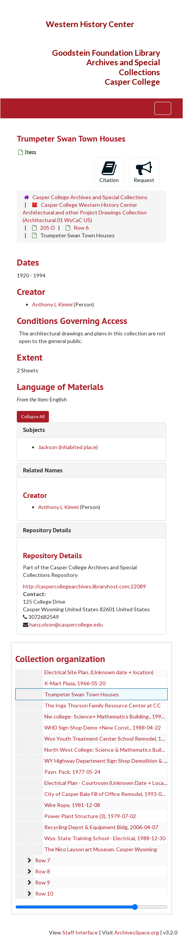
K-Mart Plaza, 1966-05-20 (74, 683)
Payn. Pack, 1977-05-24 (72, 771)
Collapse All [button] (33, 416)
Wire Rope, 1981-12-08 (72, 805)
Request (144, 171)
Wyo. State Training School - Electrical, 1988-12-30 (104, 838)
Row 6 (81, 227)
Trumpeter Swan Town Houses (81, 694)
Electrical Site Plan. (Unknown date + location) (99, 672)
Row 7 (42, 860)
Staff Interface (80, 932)
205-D (47, 227)
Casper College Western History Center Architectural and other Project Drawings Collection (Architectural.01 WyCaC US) (85, 212)
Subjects (34, 430)
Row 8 (42, 871)
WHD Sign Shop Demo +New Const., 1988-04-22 (102, 727)
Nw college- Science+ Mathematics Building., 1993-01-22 (112, 716)
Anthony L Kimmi (52, 304)
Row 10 (44, 893)
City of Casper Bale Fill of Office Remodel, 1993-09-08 (108, 794)
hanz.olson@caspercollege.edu (66, 624)
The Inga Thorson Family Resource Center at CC (102, 705)
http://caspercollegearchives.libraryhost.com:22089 (84, 586)
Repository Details (47, 530)
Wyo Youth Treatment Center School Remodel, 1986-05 (111, 738)
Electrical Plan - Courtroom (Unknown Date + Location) (109, 783)
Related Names (43, 470)
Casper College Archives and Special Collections (89, 197)
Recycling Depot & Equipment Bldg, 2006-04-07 (101, 827)
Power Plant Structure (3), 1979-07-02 (90, 816)
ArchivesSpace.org (136, 932)
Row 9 (42, 882)
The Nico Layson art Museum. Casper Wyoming (100, 849)
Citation (109, 171)
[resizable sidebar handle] (91, 907)
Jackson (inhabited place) (68, 447)
